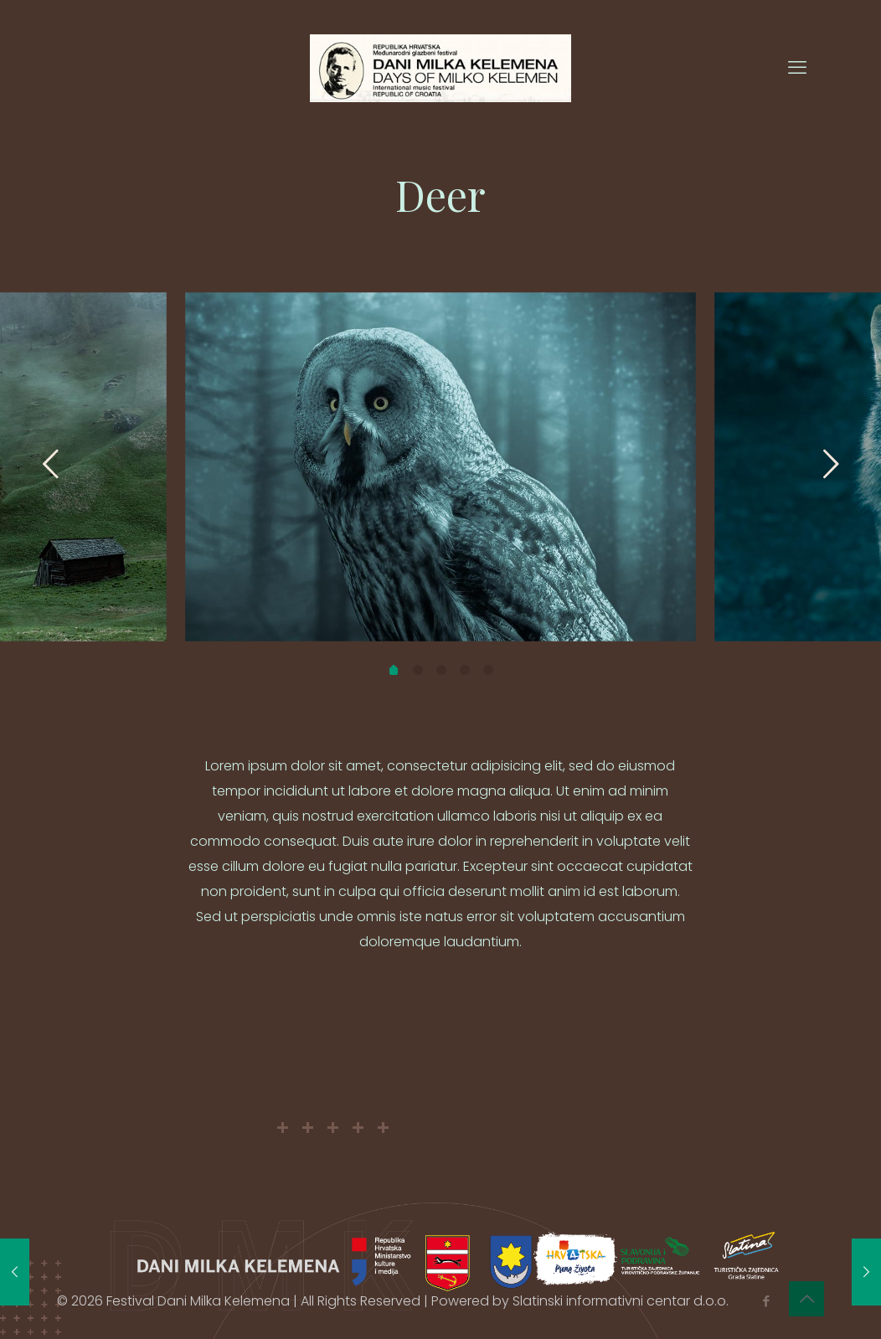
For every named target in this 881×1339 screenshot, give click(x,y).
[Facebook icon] (766, 1301)
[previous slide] (50, 464)
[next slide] (831, 464)
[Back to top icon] (806, 1298)
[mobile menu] (797, 68)
